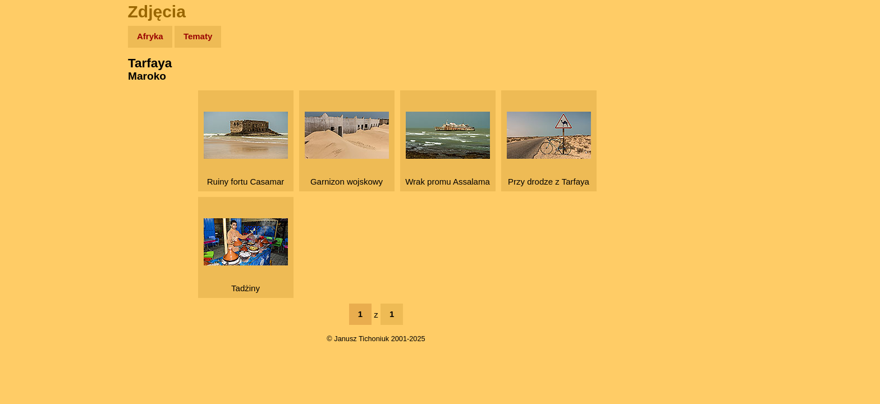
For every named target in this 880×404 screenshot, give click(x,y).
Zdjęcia (33, 102)
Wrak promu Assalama (447, 149)
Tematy (198, 36)
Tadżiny (246, 255)
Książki (33, 145)
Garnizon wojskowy (347, 149)
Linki (28, 209)
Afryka (150, 36)
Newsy (32, 123)
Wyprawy (37, 80)
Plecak (32, 188)
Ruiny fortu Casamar (246, 149)
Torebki (33, 231)
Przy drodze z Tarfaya (549, 149)
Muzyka (34, 166)
